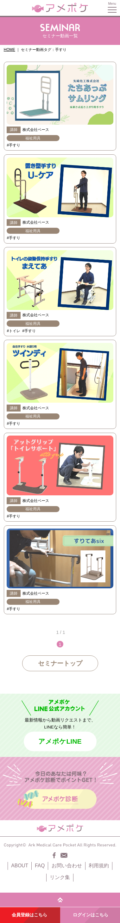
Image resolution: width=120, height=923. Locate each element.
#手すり (13, 145)
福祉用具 (33, 138)
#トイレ (13, 331)
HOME (9, 50)
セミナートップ (60, 663)
